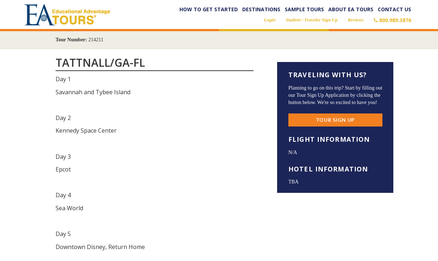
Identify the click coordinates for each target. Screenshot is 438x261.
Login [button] (270, 19)
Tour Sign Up (335, 120)
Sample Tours (304, 9)
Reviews (356, 19)
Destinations (261, 9)
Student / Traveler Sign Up (311, 19)
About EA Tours (350, 9)
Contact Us (394, 9)
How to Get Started (208, 9)
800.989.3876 (392, 20)
